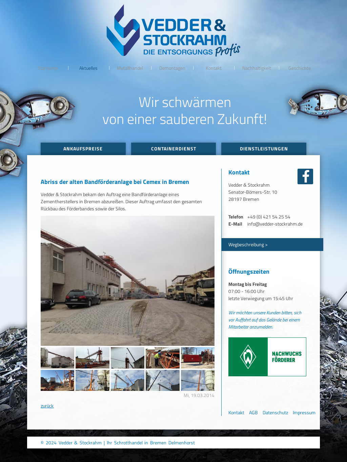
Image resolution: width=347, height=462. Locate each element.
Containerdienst (173, 148)
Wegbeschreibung (246, 244)
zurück (47, 405)
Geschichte (299, 67)
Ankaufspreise (83, 148)
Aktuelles (88, 67)
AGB (253, 412)
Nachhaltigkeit (256, 67)
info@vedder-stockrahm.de (275, 223)
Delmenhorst (181, 442)
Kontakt (214, 67)
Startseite (48, 67)
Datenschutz (275, 412)
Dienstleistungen (264, 148)
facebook (305, 176)
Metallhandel (130, 67)
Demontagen (172, 67)
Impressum (304, 412)
